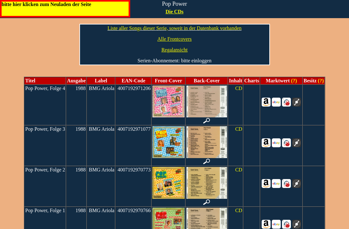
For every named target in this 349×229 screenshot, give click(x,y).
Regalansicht (174, 49)
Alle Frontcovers (175, 39)
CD (238, 88)
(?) (293, 80)
